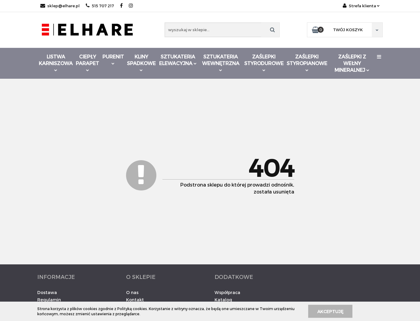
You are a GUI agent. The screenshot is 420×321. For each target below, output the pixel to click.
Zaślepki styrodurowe (264, 62)
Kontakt (135, 299)
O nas (132, 292)
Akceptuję (330, 311)
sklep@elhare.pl (60, 5)
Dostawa (47, 292)
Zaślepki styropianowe (307, 62)
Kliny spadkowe (141, 62)
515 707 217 (100, 5)
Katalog (223, 299)
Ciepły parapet (87, 62)
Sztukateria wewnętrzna (220, 62)
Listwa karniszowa (56, 62)
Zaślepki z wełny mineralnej (352, 63)
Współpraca (227, 292)
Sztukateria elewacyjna (178, 60)
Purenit (113, 59)
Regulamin (49, 299)
